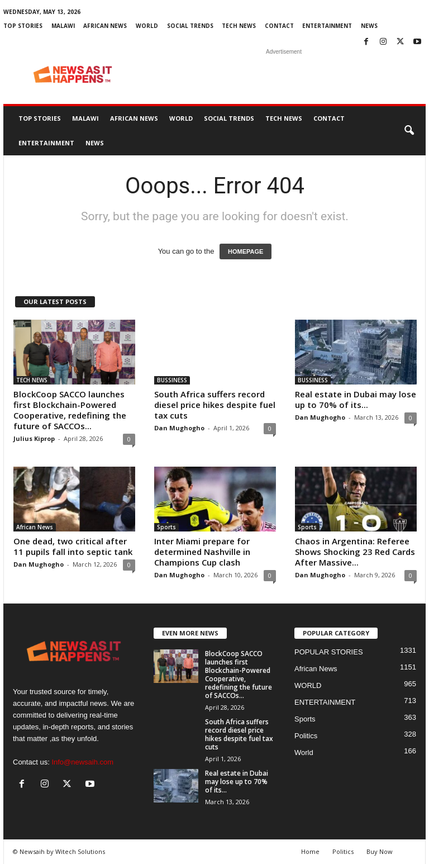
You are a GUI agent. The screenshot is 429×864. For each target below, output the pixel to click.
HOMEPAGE (245, 251)
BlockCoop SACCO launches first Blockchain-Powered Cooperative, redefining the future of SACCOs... (69, 409)
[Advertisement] (283, 74)
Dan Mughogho (179, 428)
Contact (279, 26)
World (303, 752)
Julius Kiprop (34, 438)
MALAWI (63, 26)
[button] (409, 130)
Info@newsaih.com (82, 762)
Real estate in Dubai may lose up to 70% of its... (355, 399)
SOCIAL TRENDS (190, 26)
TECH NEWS (239, 26)
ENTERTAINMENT (327, 26)
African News (105, 26)
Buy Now (379, 851)
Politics (305, 736)
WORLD (147, 26)
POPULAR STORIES (328, 652)
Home (310, 851)
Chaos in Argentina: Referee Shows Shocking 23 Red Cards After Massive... (355, 551)
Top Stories (22, 26)
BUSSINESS (172, 380)
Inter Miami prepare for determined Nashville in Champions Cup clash (202, 551)
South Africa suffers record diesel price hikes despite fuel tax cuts (214, 404)
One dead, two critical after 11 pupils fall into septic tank (72, 546)
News (369, 26)
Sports (166, 527)
